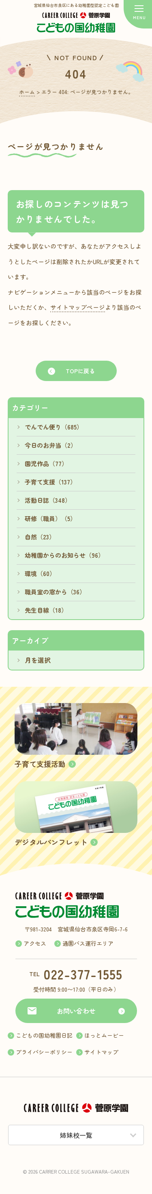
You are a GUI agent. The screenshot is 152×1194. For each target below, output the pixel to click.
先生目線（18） (46, 610)
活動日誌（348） (48, 500)
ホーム (27, 92)
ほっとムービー (104, 1035)
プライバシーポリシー (44, 1052)
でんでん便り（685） (54, 427)
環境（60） (40, 573)
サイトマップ (101, 1052)
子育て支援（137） (50, 482)
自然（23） (40, 536)
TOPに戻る (80, 371)
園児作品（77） (46, 463)
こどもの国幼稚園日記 (44, 1035)
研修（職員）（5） (50, 518)
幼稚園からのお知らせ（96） (64, 555)
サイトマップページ (77, 307)
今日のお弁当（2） (51, 445)
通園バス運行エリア (87, 943)
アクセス (35, 943)
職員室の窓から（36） (55, 591)
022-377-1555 (83, 973)
